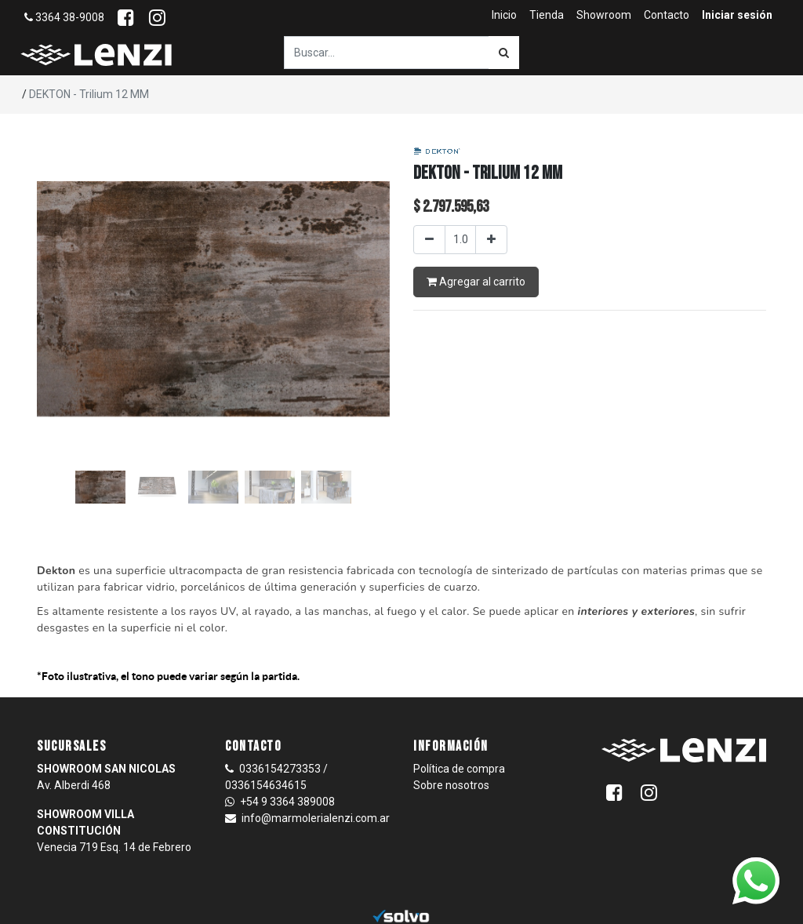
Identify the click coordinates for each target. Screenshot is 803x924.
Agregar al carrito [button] (476, 281)
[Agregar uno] (491, 239)
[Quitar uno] (429, 239)
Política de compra (459, 768)
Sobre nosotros (451, 785)
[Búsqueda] (504, 52)
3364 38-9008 (64, 17)
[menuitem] (504, 15)
